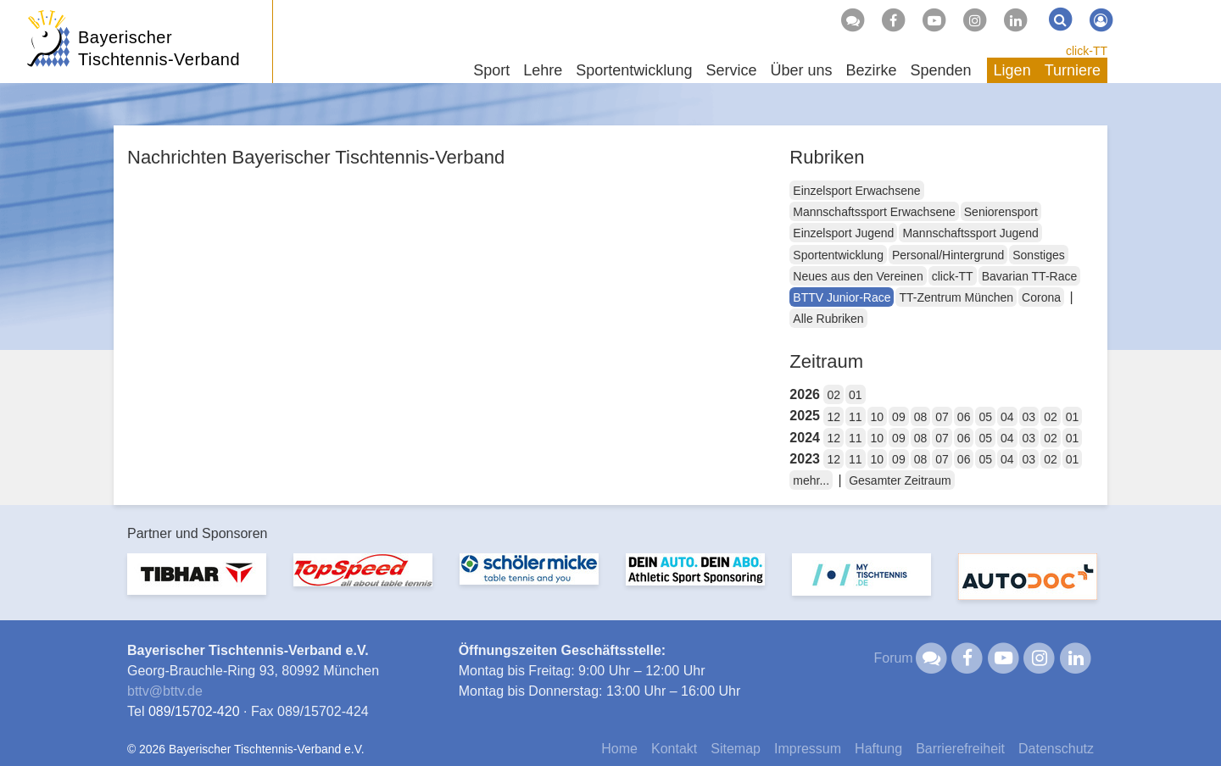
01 (855, 395)
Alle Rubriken (828, 318)
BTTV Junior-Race (841, 297)
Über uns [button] (801, 70)
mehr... (811, 480)
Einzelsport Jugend (843, 233)
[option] (197, 584)
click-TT (1086, 51)
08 (921, 417)
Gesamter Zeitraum (900, 480)
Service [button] (730, 70)
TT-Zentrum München (956, 297)
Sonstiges (1038, 255)
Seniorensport (1001, 212)
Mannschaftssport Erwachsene (874, 212)
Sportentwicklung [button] (634, 70)
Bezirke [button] (870, 70)
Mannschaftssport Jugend (970, 233)
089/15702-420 (194, 711)
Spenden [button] (941, 70)
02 (833, 395)
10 (877, 417)
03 (1029, 417)
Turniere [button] (1073, 70)
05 (985, 417)
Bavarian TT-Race (1030, 276)
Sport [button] (491, 70)
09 (899, 417)
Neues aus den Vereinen (858, 276)
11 (855, 417)
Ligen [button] (1012, 70)
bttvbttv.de (165, 691)
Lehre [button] (542, 70)
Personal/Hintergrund (948, 255)
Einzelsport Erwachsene (856, 190)
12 (833, 417)
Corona (1041, 297)
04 (1007, 417)
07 (942, 417)
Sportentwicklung (838, 255)
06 (964, 417)
